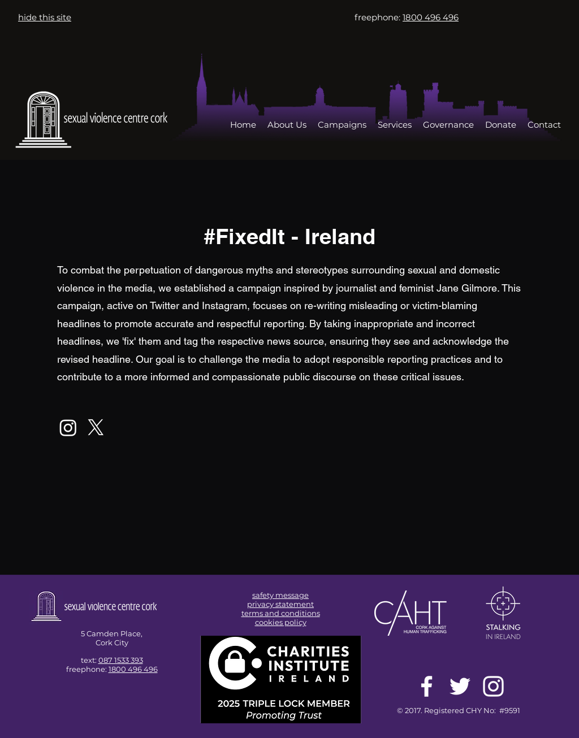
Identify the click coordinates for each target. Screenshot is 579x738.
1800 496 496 (133, 669)
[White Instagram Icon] (493, 686)
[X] (96, 427)
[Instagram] (68, 427)
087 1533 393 (120, 660)
